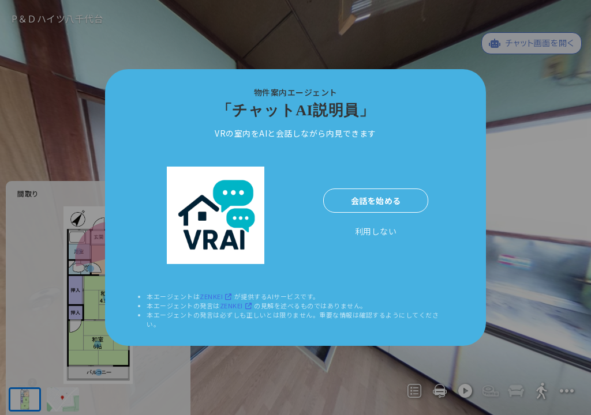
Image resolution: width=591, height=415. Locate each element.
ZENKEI (217, 296)
